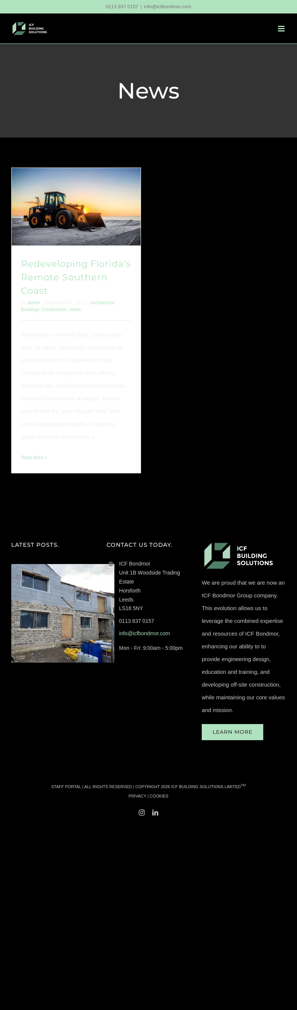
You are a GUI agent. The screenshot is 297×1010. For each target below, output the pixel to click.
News (75, 309)
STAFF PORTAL (66, 786)
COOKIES (159, 796)
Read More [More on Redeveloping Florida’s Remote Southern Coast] (32, 457)
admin (33, 302)
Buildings (30, 309)
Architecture (102, 302)
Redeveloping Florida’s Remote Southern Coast (76, 277)
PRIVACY (137, 796)
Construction (54, 309)
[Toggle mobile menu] (282, 29)
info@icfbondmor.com (167, 6)
